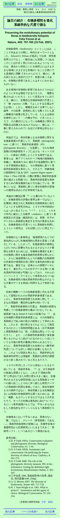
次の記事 (39, 4)
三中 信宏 (47, 502)
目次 (19, 4)
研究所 (29, 4)
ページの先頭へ (30, 511)
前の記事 (9, 4)
